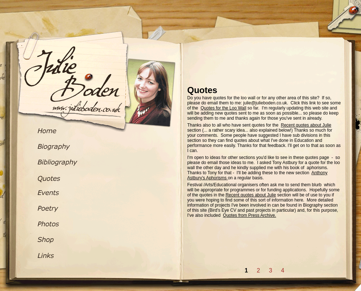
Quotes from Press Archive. (249, 215)
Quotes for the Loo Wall (223, 108)
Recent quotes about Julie (306, 125)
